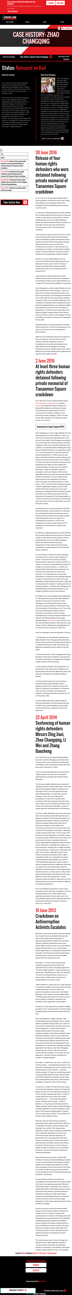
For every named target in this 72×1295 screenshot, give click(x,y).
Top (2, 154)
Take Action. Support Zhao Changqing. (34, 56)
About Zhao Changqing (9, 57)
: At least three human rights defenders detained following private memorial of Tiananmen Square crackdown (13, 174)
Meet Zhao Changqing (51, 139)
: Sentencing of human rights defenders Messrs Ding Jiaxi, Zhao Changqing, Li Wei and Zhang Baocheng (14, 182)
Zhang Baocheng (53, 403)
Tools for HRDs (10, 22)
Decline (60, 2)
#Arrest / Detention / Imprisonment (45, 1253)
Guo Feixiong (51, 621)
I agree (51, 2)
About (2, 158)
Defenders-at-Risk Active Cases (52, 1290)
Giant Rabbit (42, 1281)
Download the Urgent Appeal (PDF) (50, 427)
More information (13, 11)
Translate (67, 28)
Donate (27, 22)
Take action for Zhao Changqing (63, 58)
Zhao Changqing (41, 403)
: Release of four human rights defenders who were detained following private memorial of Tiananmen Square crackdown (13, 165)
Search (62, 22)
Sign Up (36, 1270)
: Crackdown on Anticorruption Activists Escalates (13, 189)
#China (23, 1253)
